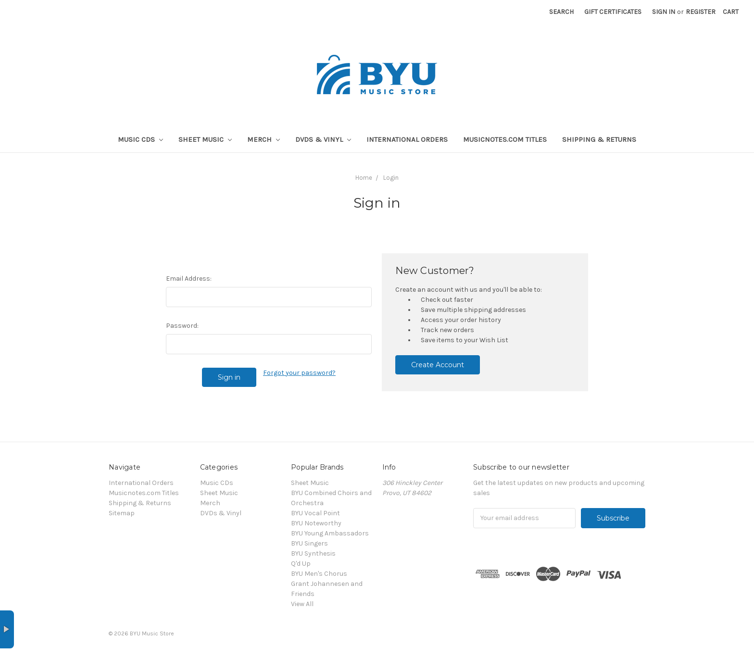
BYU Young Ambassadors (330, 533)
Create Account (437, 364)
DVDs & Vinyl (323, 139)
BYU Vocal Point (315, 513)
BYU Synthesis (313, 553)
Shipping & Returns (599, 139)
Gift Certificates (612, 12)
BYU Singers (309, 543)
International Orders (407, 139)
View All (302, 604)
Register (701, 12)
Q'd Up (301, 563)
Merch (263, 139)
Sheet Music (205, 139)
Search (561, 12)
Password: (182, 326)
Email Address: (189, 278)
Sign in (663, 12)
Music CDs (140, 139)
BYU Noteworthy (316, 523)
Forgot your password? (299, 373)
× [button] (7, 629)
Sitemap (122, 513)
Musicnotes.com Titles (505, 139)
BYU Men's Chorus (319, 574)
